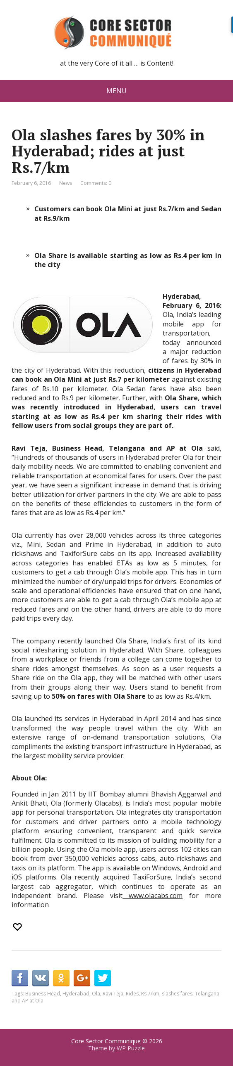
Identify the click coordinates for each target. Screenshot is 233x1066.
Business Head (42, 993)
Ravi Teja (113, 993)
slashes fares (177, 993)
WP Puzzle (131, 1048)
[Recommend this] (18, 927)
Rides (132, 993)
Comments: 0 (95, 183)
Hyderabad (75, 993)
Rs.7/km (150, 993)
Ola (96, 993)
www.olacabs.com (153, 895)
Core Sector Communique (106, 1041)
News (65, 183)
